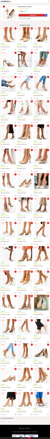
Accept (29, 438)
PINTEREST (27, 428)
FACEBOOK (21, 428)
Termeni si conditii (15, 431)
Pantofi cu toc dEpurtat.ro (7, 421)
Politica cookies (34, 431)
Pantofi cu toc (16, 421)
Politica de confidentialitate (25, 431)
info (15, 49)
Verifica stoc (38, 15)
